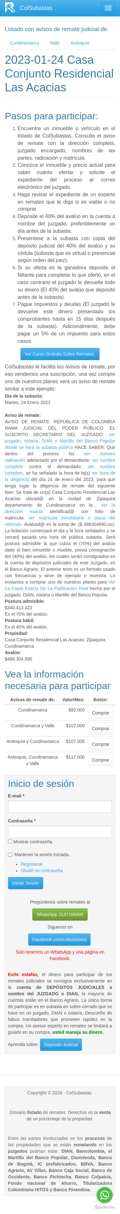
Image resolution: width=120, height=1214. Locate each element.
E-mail (16, 795)
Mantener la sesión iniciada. (39, 854)
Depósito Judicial (61, 1044)
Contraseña (22, 820)
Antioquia (79, 43)
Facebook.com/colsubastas (59, 939)
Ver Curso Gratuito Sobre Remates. (60, 354)
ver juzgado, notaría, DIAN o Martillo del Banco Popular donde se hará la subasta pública (60, 441)
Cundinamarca (24, 43)
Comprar (100, 712)
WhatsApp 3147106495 (59, 914)
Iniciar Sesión (25, 883)
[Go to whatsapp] (105, 1195)
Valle (55, 43)
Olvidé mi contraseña (42, 870)
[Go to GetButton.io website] (104, 1207)
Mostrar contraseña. (30, 841)
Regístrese (32, 864)
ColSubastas (36, 8)
